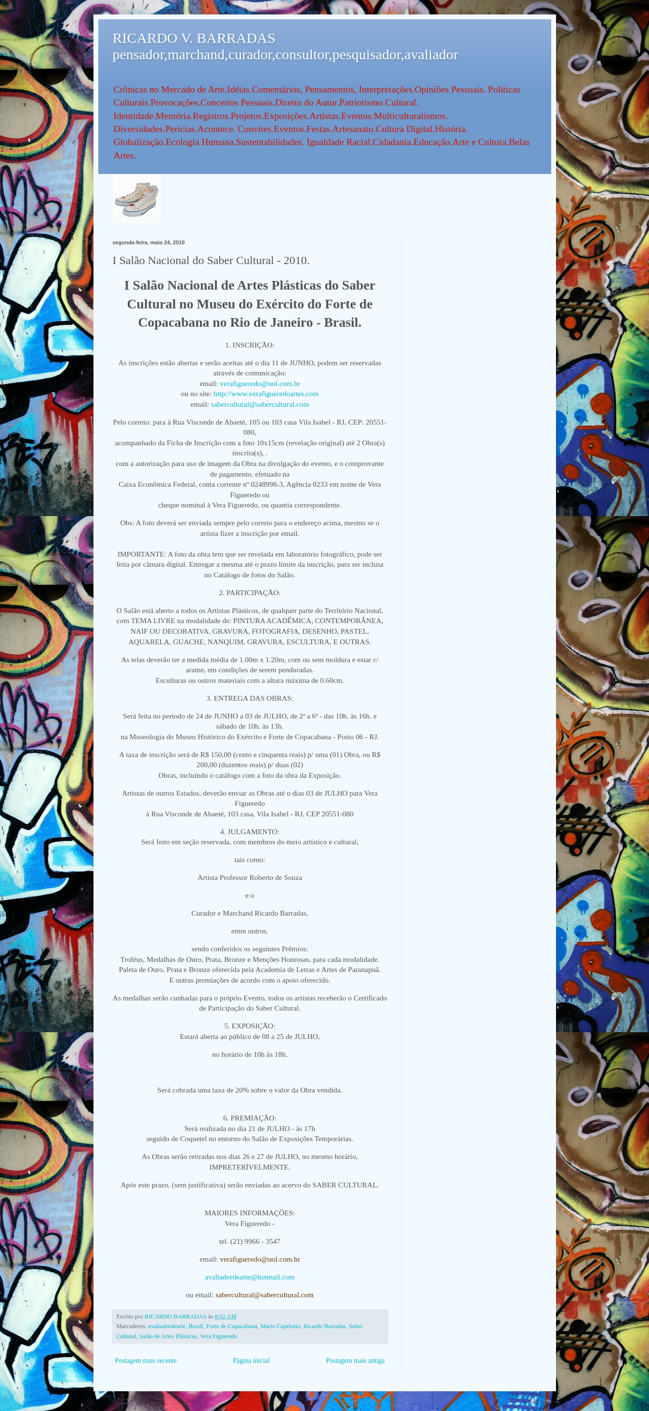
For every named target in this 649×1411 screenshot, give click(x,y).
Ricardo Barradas (325, 1326)
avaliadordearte (167, 1326)
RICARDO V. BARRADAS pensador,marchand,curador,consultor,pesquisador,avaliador (285, 46)
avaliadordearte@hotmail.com (249, 1277)
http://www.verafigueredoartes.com (266, 393)
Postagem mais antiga (355, 1360)
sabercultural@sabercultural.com (260, 404)
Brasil (196, 1326)
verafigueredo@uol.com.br (260, 383)
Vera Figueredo (218, 1336)
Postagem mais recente (146, 1360)
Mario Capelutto (281, 1326)
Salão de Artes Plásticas (168, 1336)
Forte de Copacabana (231, 1326)
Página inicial (251, 1360)
